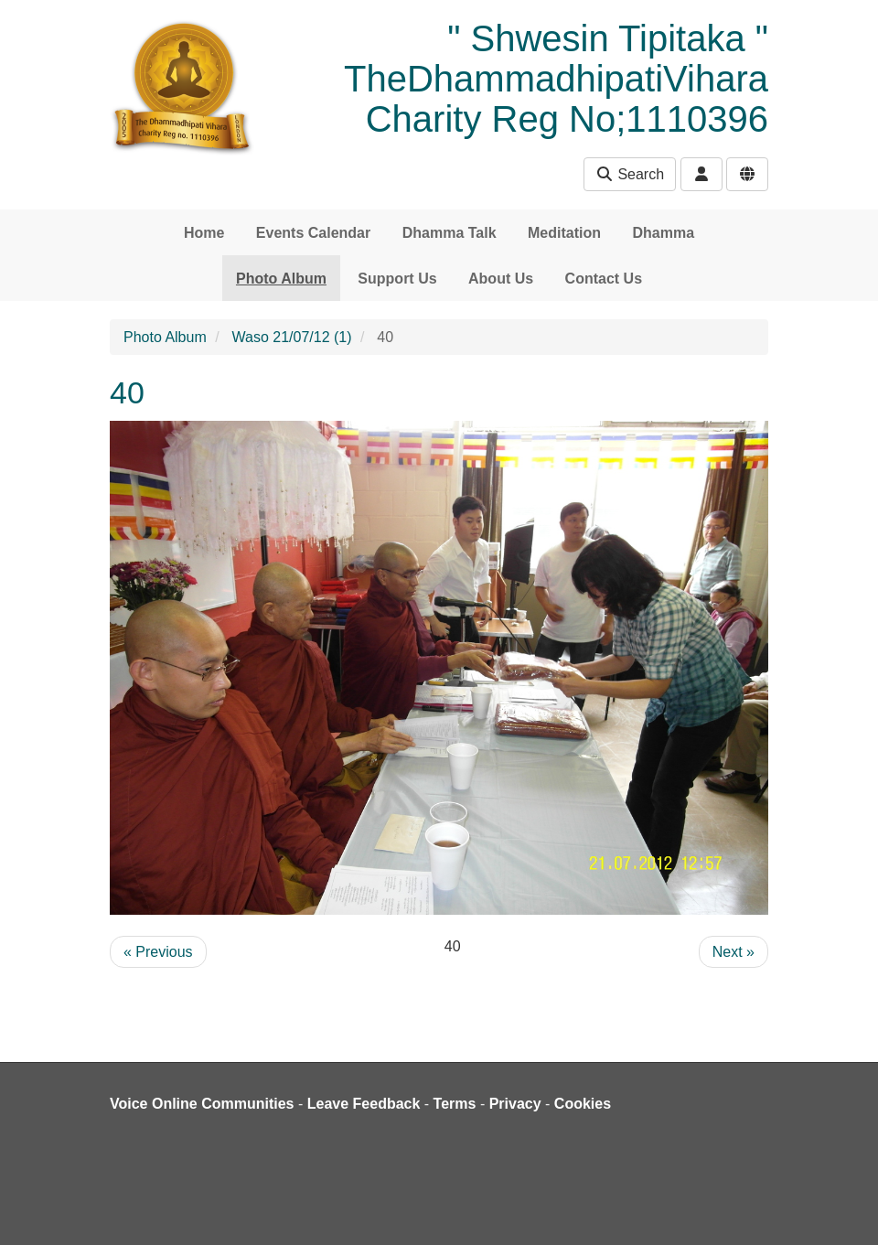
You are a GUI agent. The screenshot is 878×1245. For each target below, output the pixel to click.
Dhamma (663, 233)
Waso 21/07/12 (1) (292, 337)
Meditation (564, 233)
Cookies (582, 1103)
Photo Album (281, 278)
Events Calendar (313, 233)
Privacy (515, 1103)
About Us (500, 278)
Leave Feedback (364, 1103)
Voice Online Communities (202, 1103)
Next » (733, 952)
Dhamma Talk (449, 233)
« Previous (158, 952)
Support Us (397, 278)
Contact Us (603, 278)
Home (204, 233)
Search (629, 174)
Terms (455, 1103)
